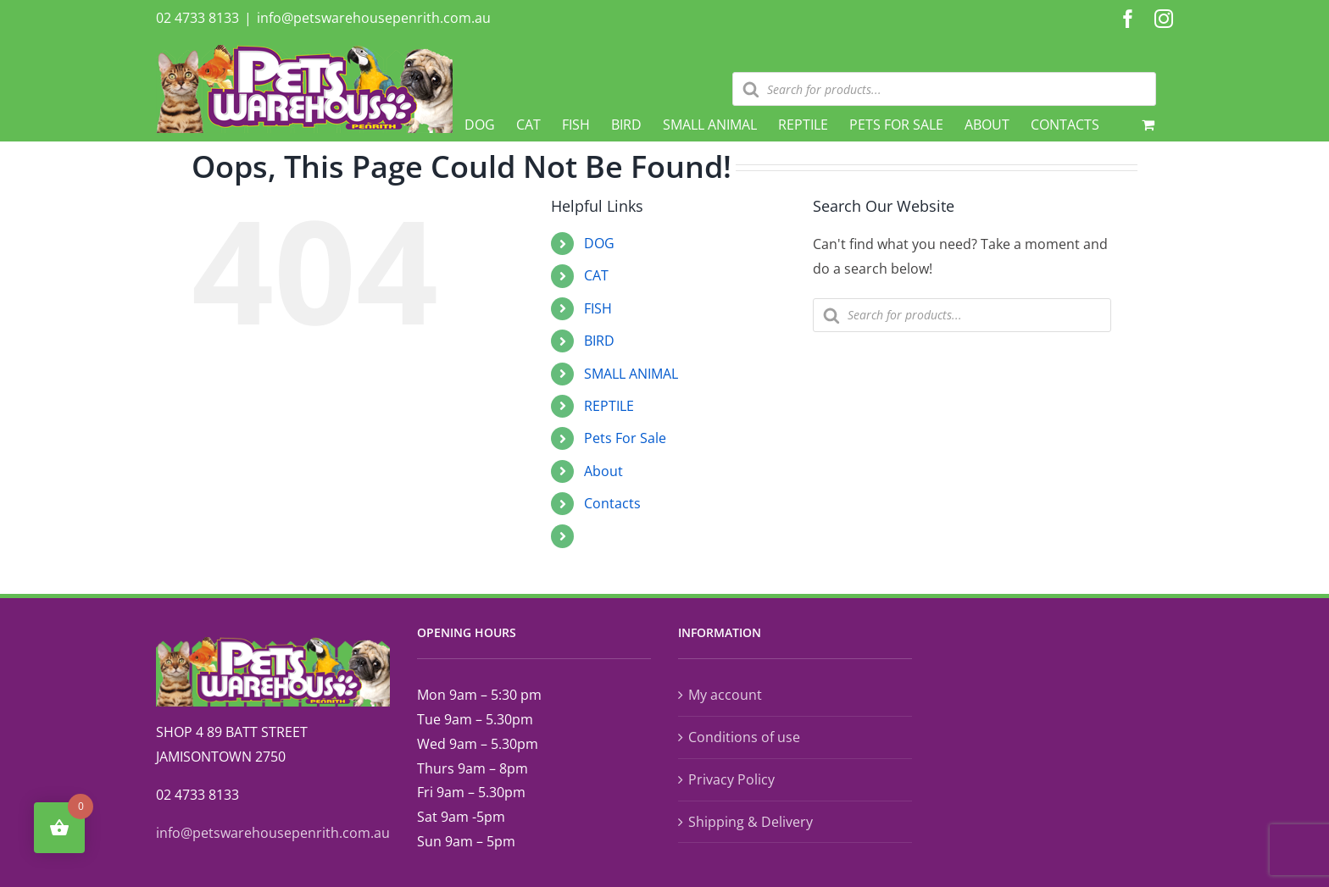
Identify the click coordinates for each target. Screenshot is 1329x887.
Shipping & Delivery (750, 821)
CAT (596, 275)
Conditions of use (744, 737)
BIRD (599, 340)
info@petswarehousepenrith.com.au (374, 17)
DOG (599, 243)
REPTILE (609, 405)
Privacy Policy (731, 779)
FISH (598, 308)
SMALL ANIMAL (631, 373)
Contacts (612, 503)
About (603, 471)
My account (725, 694)
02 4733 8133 (197, 17)
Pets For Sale (625, 438)
